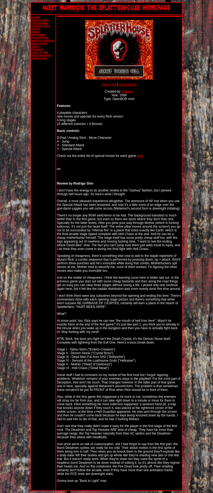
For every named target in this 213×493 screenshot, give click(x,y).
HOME (36, 17)
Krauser (127, 91)
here (140, 156)
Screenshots (128, 84)
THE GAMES (40, 23)
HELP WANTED (41, 55)
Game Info (108, 84)
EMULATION (39, 43)
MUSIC (36, 31)
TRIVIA (36, 28)
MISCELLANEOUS (43, 40)
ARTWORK (39, 34)
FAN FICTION (40, 37)
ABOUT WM (39, 58)
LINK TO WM (40, 52)
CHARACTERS (41, 25)
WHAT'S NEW (40, 20)
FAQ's (35, 46)
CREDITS (38, 49)
